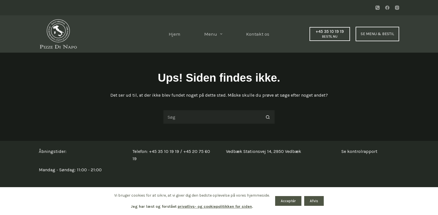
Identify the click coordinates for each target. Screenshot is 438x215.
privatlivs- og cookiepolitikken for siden (215, 206)
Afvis (314, 201)
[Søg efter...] (212, 117)
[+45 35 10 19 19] (330, 34)
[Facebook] (387, 8)
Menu (214, 34)
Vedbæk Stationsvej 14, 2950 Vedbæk (263, 151)
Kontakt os (257, 34)
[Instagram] (397, 8)
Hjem (174, 34)
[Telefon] (377, 8)
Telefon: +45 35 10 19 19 (155, 151)
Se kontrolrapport (359, 151)
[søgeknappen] (268, 117)
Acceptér (288, 201)
